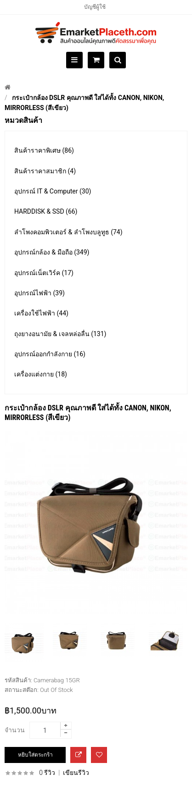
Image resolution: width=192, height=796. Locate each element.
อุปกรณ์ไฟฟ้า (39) (39, 293)
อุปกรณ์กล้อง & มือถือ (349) (51, 252)
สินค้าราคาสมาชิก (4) (45, 171)
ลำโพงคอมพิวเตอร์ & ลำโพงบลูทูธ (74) (68, 232)
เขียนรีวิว (76, 772)
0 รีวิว (47, 772)
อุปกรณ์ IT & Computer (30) (52, 191)
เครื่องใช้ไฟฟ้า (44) (41, 313)
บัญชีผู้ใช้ (95, 7)
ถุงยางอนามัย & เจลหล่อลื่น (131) (60, 333)
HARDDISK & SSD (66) (46, 211)
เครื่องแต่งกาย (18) (40, 374)
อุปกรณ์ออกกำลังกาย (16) (49, 354)
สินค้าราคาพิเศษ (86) (44, 150)
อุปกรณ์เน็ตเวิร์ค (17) (43, 272)
